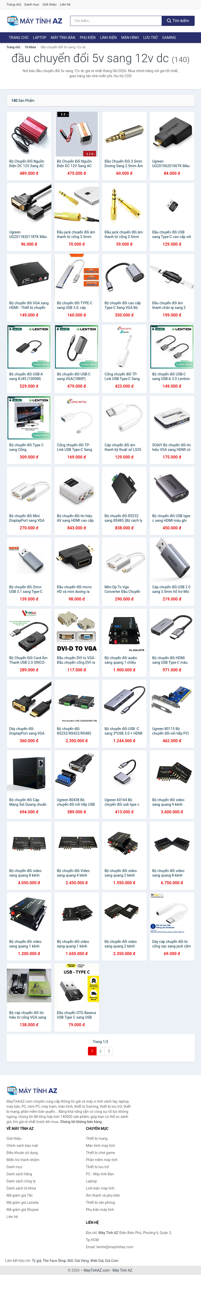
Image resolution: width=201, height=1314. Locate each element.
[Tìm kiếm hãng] (116, 21)
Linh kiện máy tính (100, 1188)
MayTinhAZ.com (97, 1270)
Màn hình (130, 38)
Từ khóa (30, 47)
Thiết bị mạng (96, 1138)
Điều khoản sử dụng (22, 1153)
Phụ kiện (88, 38)
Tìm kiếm (178, 20)
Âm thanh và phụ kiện (103, 1195)
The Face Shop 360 (58, 1261)
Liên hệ (65, 4)
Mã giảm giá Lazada (23, 1202)
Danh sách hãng (19, 1174)
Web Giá (97, 1261)
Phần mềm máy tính (101, 1160)
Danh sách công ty (21, 1181)
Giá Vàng (81, 1261)
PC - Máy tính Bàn (100, 1174)
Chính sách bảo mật (22, 1146)
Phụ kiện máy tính (100, 1210)
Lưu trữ (150, 38)
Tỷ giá (36, 1261)
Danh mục (31, 4)
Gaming (169, 38)
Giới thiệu (49, 4)
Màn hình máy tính (100, 1146)
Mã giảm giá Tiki (20, 1195)
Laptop (39, 38)
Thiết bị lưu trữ (97, 1167)
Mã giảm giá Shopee (23, 1210)
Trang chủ (14, 4)
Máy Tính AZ (122, 1270)
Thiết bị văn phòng (100, 1202)
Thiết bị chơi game (100, 1153)
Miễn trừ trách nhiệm (23, 1160)
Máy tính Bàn (63, 38)
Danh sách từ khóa (21, 1188)
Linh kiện (108, 38)
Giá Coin (111, 1261)
